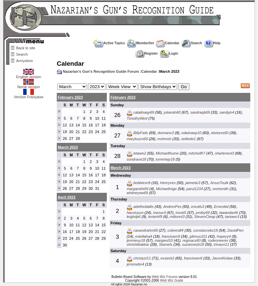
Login (169, 53)
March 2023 (121, 168)
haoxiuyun (135, 213)
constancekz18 (205, 230)
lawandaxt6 (228, 213)
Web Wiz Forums (165, 277)
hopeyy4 (224, 236)
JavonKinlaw (222, 258)
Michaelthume (167, 153)
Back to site (25, 48)
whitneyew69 (137, 193)
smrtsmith (221, 189)
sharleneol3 (224, 153)
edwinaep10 (191, 133)
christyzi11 (142, 258)
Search (22, 54)
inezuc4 (159, 213)
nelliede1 (188, 139)
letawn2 (139, 153)
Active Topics (109, 43)
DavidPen (235, 230)
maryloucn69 (137, 139)
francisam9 (171, 236)
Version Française (28, 95)
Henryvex (167, 183)
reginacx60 (191, 240)
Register (146, 53)
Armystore (24, 61)
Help (212, 43)
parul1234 (194, 189)
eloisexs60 (219, 133)
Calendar (167, 43)
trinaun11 (221, 244)
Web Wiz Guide (171, 280)
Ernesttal (221, 207)
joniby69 (203, 213)
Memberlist (140, 43)
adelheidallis (143, 207)
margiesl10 (164, 240)
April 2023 (67, 197)
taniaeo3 (232, 217)
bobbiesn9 (141, 183)
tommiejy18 (165, 159)
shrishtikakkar (138, 244)
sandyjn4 (226, 112)
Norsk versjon (28, 85)
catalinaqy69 (143, 112)
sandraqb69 (200, 112)
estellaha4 (143, 236)
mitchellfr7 (196, 153)
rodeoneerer (218, 240)
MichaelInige (166, 189)
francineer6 (193, 258)
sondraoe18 (136, 159)
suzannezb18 (193, 244)
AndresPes (172, 207)
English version (28, 75)
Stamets (165, 244)
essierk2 (167, 258)
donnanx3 (166, 133)
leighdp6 (134, 217)
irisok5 (180, 213)
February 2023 (70, 97)
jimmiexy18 (136, 240)
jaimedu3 (193, 183)
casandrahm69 (145, 230)
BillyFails (140, 133)
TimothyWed (137, 118)
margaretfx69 (137, 189)
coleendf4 (175, 230)
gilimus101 (198, 236)
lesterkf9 (155, 217)
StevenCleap (204, 217)
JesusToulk (219, 183)
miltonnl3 (177, 217)
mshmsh (165, 139)
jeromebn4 (135, 264)
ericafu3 (197, 207)
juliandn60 (172, 112)
